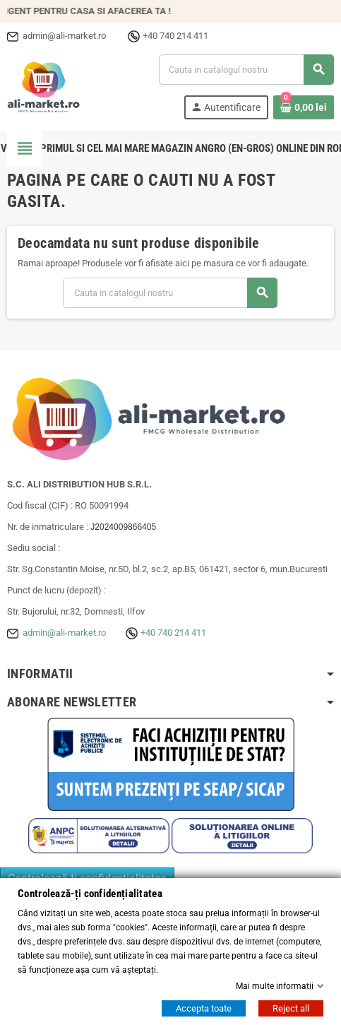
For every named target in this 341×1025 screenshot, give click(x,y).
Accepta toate (204, 1008)
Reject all (291, 1008)
